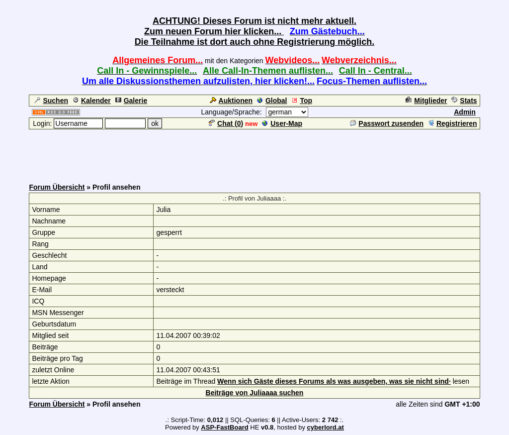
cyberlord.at (325, 427)
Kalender (92, 101)
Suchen (51, 101)
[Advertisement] (254, 152)
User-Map (282, 123)
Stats (464, 101)
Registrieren (452, 123)
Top (301, 101)
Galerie (131, 101)
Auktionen (231, 101)
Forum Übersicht (57, 187)
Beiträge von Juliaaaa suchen (255, 393)
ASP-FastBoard (224, 427)
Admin (465, 112)
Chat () (226, 123)
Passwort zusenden (387, 123)
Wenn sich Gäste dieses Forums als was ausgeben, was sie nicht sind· (334, 381)
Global (272, 101)
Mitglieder (426, 101)
